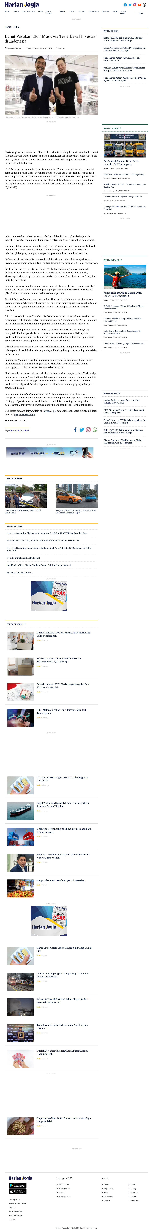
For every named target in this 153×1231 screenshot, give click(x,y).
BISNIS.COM (62, 1184)
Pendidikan (133, 1200)
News (16, 11)
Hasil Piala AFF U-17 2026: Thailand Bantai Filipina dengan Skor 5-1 (39, 565)
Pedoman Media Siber (17, 1203)
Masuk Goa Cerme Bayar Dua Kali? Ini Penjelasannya (124, 174)
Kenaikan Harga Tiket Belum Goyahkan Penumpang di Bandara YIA (125, 185)
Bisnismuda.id (63, 1188)
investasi (24, 430)
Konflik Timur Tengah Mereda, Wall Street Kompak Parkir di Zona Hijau (124, 69)
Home (8, 11)
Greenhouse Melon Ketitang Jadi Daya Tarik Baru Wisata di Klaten (123, 320)
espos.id (61, 1192)
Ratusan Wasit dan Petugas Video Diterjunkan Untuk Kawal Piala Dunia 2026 (43, 540)
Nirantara (94, 11)
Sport (72, 11)
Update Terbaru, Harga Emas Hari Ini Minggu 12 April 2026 (121, 401)
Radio (115, 11)
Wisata (63, 11)
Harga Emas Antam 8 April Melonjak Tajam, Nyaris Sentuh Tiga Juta (125, 79)
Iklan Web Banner (15, 1215)
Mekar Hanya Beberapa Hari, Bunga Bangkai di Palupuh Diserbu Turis (122, 332)
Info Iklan (12, 1219)
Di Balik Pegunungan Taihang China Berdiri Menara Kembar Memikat (124, 307)
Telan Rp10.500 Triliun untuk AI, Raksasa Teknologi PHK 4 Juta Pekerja (123, 39)
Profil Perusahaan (16, 1211)
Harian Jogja (49, 410)
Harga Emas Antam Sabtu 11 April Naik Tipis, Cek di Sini (122, 59)
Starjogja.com (63, 1196)
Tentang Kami (14, 1199)
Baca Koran (123, 12)
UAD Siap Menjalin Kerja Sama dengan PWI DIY (123, 197)
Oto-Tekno (48, 12)
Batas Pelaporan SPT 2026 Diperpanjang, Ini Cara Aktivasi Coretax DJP (125, 49)
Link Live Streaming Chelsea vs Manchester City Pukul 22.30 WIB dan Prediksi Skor (47, 533)
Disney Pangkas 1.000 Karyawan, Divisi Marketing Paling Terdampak (123, 441)
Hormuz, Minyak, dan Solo (19, 572)
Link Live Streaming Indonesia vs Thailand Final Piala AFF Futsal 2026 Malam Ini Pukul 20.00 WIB (49, 549)
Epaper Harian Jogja (24, 414)
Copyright (12, 1207)
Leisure (105, 11)
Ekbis (40, 11)
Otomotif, (14, 430)
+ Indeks (141, 12)
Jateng (82, 11)
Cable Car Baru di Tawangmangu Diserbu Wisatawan (124, 343)
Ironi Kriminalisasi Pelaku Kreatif (23, 558)
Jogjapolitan (28, 11)
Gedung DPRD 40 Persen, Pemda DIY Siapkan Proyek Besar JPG (125, 208)
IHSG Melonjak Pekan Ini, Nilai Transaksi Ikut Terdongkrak (124, 411)
